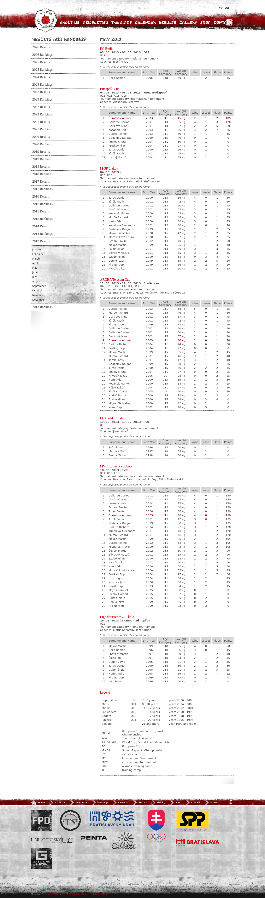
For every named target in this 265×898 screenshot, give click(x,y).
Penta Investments (94, 838)
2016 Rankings (42, 204)
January (36, 249)
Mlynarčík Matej (119, 233)
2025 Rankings (42, 70)
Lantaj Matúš (117, 157)
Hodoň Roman (118, 395)
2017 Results (41, 181)
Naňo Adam (116, 221)
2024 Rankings (42, 84)
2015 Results (41, 211)
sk (221, 8)
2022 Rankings (42, 114)
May (34, 267)
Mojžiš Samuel (118, 590)
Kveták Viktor (117, 268)
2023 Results (41, 92)
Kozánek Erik (117, 129)
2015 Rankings (42, 219)
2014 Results (41, 226)
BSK (112, 819)
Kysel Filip (115, 407)
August (36, 281)
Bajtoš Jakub (116, 597)
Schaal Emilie (117, 241)
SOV (156, 826)
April (35, 263)
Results (167, 22)
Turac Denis (116, 149)
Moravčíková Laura (121, 237)
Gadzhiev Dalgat (119, 137)
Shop (205, 22)
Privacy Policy (100, 894)
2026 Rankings (42, 55)
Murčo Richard (118, 217)
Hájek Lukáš (116, 387)
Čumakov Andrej (119, 118)
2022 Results (41, 107)
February (37, 254)
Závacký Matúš (118, 252)
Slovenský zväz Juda (70, 820)
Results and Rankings (59, 39)
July (34, 276)
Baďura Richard (118, 344)
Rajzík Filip (115, 586)
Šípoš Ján (114, 657)
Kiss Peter (115, 681)
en (227, 8)
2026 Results (41, 47)
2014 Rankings (42, 234)
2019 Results (41, 152)
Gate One (41, 858)
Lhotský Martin (118, 451)
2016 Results (41, 196)
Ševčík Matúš (117, 550)
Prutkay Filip (116, 145)
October (37, 290)
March (36, 258)
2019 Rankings (42, 159)
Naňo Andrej (116, 673)
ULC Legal (51, 840)
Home (38, 802)
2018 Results (41, 167)
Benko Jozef (116, 260)
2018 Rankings (42, 174)
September (39, 286)
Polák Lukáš (116, 248)
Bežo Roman (116, 77)
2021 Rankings (42, 129)
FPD (41, 820)
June (34, 272)
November (38, 295)
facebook (212, 802)
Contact (222, 22)
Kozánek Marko (118, 213)
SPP (192, 820)
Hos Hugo (115, 578)
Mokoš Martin (117, 244)
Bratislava (197, 842)
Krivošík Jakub (117, 375)
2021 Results (41, 122)
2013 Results (41, 241)
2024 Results (41, 77)
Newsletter (95, 22)
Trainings (121, 22)
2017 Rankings (42, 189)
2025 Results (41, 62)
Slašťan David (117, 391)
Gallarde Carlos (118, 122)
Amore (124, 840)
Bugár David (116, 661)
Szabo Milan (116, 256)
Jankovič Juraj (117, 141)
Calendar (145, 22)
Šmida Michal (117, 455)
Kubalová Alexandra (121, 225)
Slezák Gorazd (118, 594)
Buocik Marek (117, 133)
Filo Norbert (116, 264)
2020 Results (41, 137)
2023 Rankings (42, 99)
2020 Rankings (42, 144)
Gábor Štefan (117, 669)
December (38, 299)
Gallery (188, 22)
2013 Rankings (42, 307)
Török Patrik (116, 153)
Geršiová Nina (117, 125)
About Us (70, 22)
